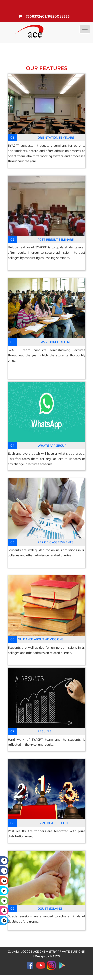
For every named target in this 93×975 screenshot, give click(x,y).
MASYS (55, 956)
